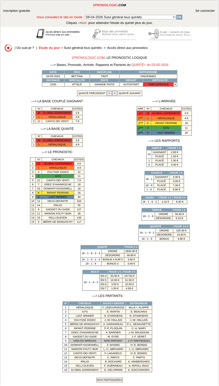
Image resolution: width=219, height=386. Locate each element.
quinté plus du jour (109, 23)
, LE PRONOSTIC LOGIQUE (109, 57)
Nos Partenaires (109, 379)
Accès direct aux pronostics (127, 48)
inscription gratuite (16, 10)
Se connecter (200, 10)
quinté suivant (129, 93)
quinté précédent (92, 93)
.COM (109, 5)
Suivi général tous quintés (71, 48)
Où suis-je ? (25, 48)
